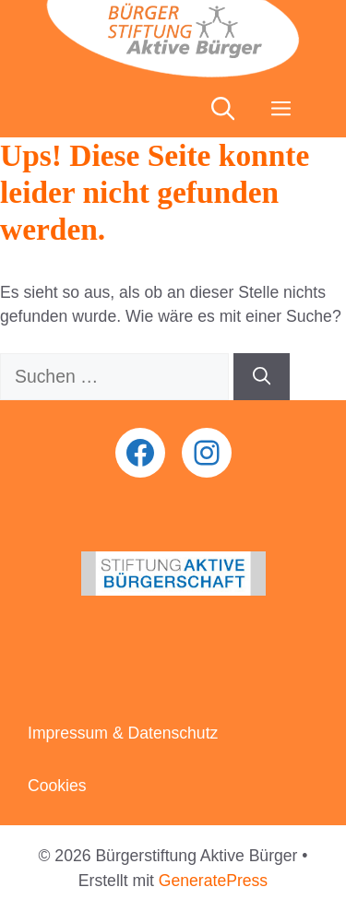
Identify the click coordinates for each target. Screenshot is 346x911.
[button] (223, 109)
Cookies (57, 785)
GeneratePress (213, 880)
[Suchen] (261, 376)
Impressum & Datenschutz (123, 733)
